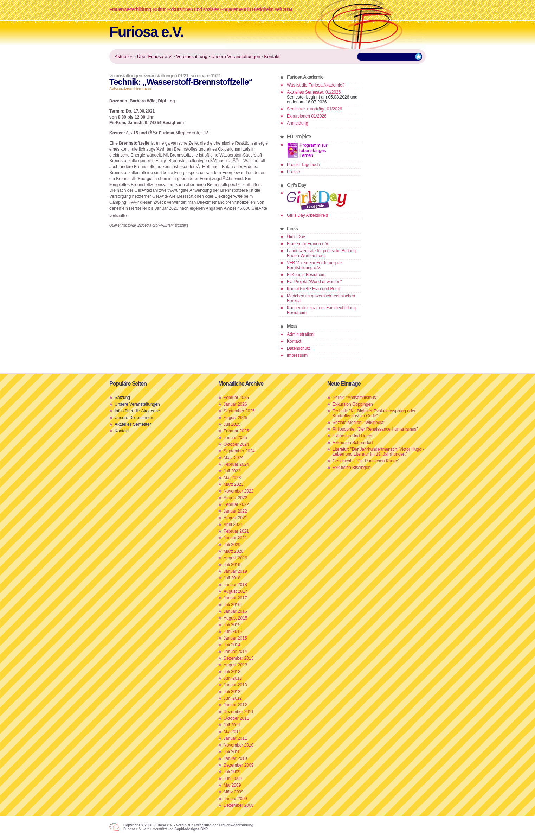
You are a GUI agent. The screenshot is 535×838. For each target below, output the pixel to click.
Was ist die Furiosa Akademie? (315, 85)
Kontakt (294, 341)
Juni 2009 (233, 778)
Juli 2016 (232, 604)
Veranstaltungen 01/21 (166, 75)
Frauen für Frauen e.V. (308, 243)
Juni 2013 (233, 678)
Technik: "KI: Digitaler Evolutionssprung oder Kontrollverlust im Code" (374, 413)
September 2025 (239, 410)
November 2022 (238, 491)
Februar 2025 (236, 430)
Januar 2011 (235, 738)
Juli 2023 (232, 471)
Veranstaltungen (125, 75)
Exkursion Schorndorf (353, 442)
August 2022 (235, 497)
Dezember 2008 (238, 805)
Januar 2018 (235, 584)
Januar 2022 (235, 511)
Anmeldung (297, 123)
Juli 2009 (232, 771)
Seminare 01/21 (206, 75)
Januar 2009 (235, 798)
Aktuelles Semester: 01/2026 (314, 92)
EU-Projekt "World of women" (314, 281)
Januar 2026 (235, 404)
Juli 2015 (232, 624)
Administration (300, 334)
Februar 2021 (236, 531)
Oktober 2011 (236, 718)
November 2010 (238, 745)
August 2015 (235, 618)
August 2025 (235, 417)
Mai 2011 (232, 731)
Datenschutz (298, 348)
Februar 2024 (236, 464)
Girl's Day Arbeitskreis (307, 215)
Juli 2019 (232, 564)
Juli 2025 (232, 424)
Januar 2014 (235, 651)
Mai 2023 (232, 477)
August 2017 (235, 591)
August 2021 (235, 517)
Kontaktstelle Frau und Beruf (313, 288)
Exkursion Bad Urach (352, 435)
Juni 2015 (233, 631)
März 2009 (234, 791)
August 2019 (235, 558)
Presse (293, 171)
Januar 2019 (235, 571)
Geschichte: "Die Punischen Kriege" (366, 460)
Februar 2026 (236, 397)
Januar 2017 (235, 598)
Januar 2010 (235, 758)
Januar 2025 (235, 437)
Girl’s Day (296, 236)
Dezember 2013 (238, 658)
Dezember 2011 (238, 711)
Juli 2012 (232, 691)
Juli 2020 (232, 544)
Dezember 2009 (238, 765)
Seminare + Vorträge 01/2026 (314, 109)
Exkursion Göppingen (353, 404)
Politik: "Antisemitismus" (355, 397)
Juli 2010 (232, 751)
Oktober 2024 (236, 444)
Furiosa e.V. (146, 32)
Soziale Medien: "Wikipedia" (359, 422)
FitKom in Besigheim (306, 274)
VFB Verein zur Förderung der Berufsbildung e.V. (315, 265)
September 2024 (239, 451)
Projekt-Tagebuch (303, 164)
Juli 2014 (232, 644)
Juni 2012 (233, 698)
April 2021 (233, 524)
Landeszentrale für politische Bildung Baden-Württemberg (321, 253)
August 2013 (235, 664)
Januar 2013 (235, 685)
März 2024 (234, 457)
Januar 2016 (235, 611)
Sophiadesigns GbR (191, 829)
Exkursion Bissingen (351, 467)
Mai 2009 (232, 785)
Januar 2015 (235, 638)
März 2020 (234, 551)
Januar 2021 (235, 537)
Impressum (297, 355)
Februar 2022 (236, 504)
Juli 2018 (232, 578)
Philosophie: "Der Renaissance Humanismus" (375, 429)
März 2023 (234, 484)
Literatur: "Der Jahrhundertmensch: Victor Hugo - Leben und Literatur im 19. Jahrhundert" (378, 452)
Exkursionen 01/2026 (307, 116)
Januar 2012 (235, 705)
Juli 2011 (232, 725)
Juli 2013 (232, 671)
